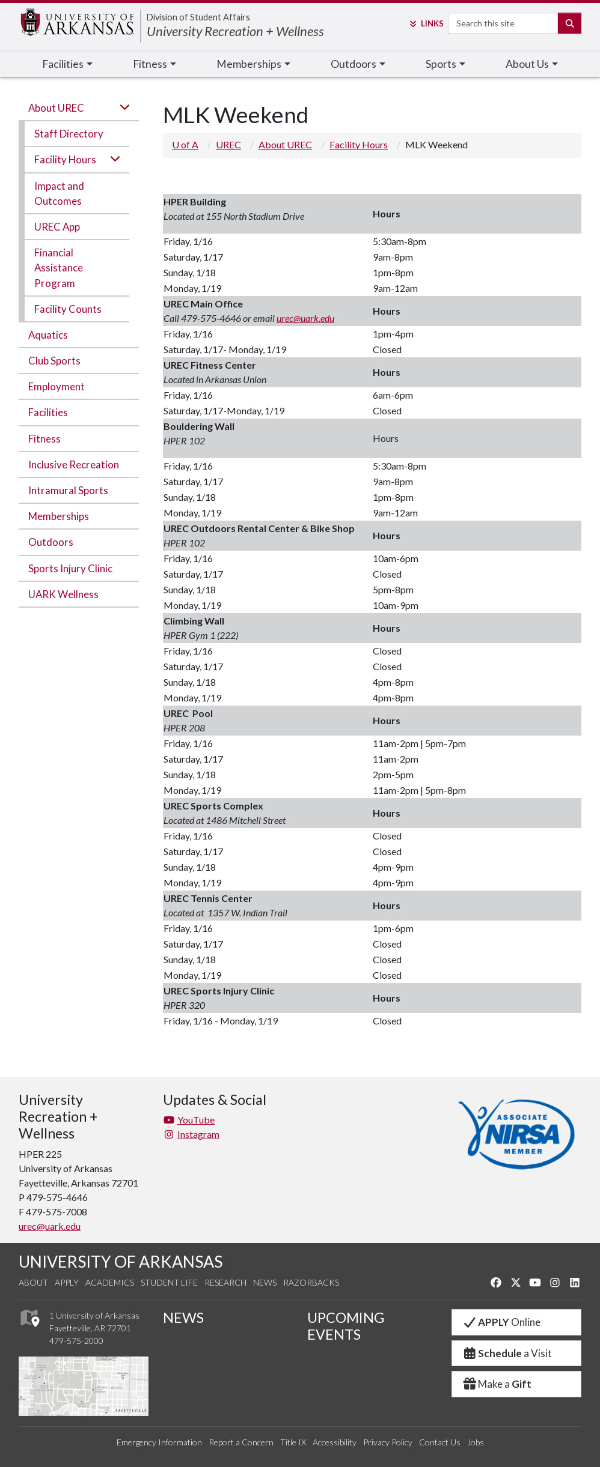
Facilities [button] (63, 64)
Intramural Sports (68, 490)
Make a (496, 1384)
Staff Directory (68, 133)
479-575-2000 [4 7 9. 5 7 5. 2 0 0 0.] (76, 1340)
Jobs (475, 1442)
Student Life (169, 1282)
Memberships (58, 516)
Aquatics (48, 334)
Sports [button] (441, 64)
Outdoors (50, 542)
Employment (56, 386)
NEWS (183, 1317)
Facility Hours (65, 159)
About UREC (56, 107)
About (33, 1282)
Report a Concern (241, 1442)
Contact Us (440, 1442)
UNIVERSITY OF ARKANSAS (120, 1261)
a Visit (507, 1353)
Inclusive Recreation (73, 464)
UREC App (57, 226)
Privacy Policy (387, 1442)
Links (425, 23)
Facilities (48, 412)
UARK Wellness (63, 594)
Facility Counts (68, 309)
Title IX (293, 1442)
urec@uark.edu (305, 318)
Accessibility (335, 1442)
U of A (185, 144)
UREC (228, 144)
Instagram (191, 1134)
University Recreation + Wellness (235, 31)
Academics (109, 1282)
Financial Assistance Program (58, 267)
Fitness (44, 438)
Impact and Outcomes (59, 193)
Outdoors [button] (353, 64)
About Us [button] (527, 64)
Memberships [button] (248, 64)
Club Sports (54, 360)
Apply (67, 1282)
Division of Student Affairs (198, 17)
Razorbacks (311, 1282)
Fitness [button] (150, 64)
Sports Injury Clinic (70, 568)
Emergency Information (159, 1442)
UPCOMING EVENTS (345, 1326)
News (265, 1282)
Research (225, 1282)
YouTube (189, 1119)
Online (501, 1322)
